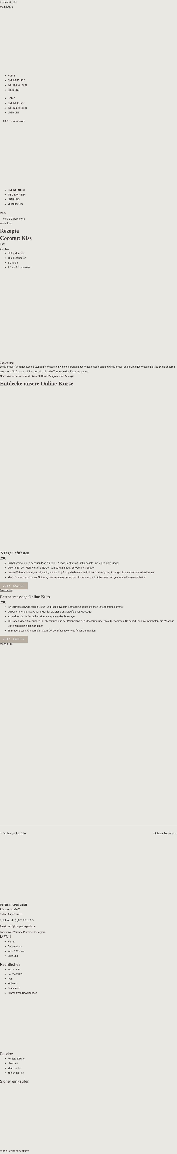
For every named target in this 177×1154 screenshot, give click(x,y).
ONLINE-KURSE (16, 80)
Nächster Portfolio (165, 833)
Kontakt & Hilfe (8, 2)
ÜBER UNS (14, 90)
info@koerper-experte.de (18, 926)
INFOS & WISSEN (17, 85)
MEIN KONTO (15, 204)
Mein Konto (6, 7)
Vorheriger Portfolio (13, 833)
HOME (11, 76)
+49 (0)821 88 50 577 (17, 920)
